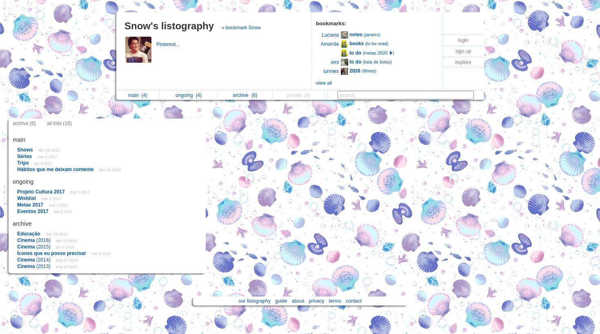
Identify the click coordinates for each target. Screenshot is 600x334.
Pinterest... (168, 44)
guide (281, 301)
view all (324, 83)
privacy (316, 301)
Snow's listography (169, 25)
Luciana (330, 35)
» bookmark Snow (241, 28)
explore (463, 62)
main (137, 95)
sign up (463, 51)
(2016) (34, 240)
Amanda (330, 44)
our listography (254, 301)
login (463, 40)
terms (335, 301)
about (298, 301)
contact (354, 301)
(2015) (34, 247)
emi (335, 62)
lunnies (331, 71)
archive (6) (24, 123)
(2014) (34, 260)
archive (245, 95)
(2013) (34, 266)
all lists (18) (59, 123)
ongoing (189, 95)
